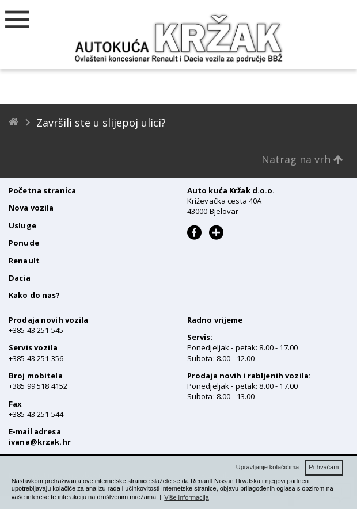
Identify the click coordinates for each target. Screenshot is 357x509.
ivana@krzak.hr (40, 442)
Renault (24, 260)
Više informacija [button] (186, 497)
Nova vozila (31, 207)
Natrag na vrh (302, 159)
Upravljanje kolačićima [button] (267, 467)
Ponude (24, 243)
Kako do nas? (34, 295)
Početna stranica (42, 190)
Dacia (20, 278)
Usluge (22, 225)
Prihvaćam (324, 467)
